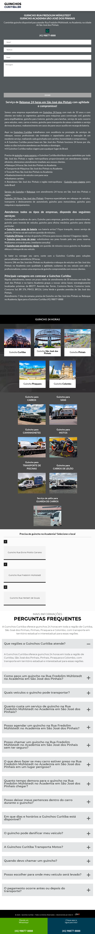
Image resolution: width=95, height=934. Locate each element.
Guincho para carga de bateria (22, 229)
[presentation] (47, 84)
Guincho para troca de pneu (21, 239)
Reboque (31, 191)
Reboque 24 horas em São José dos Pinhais (45, 102)
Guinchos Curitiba (23, 132)
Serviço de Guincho (14, 191)
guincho (18, 155)
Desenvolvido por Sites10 (68, 915)
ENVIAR (47, 95)
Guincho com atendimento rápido (23, 246)
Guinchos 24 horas (52, 112)
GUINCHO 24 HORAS (47, 319)
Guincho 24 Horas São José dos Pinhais (24, 198)
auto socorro (30, 155)
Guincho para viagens (74, 182)
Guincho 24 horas (14, 236)
